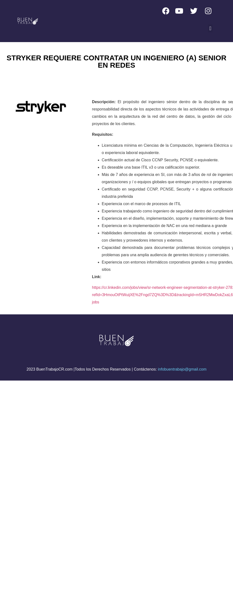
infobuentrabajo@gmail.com (182, 369)
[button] (210, 28)
